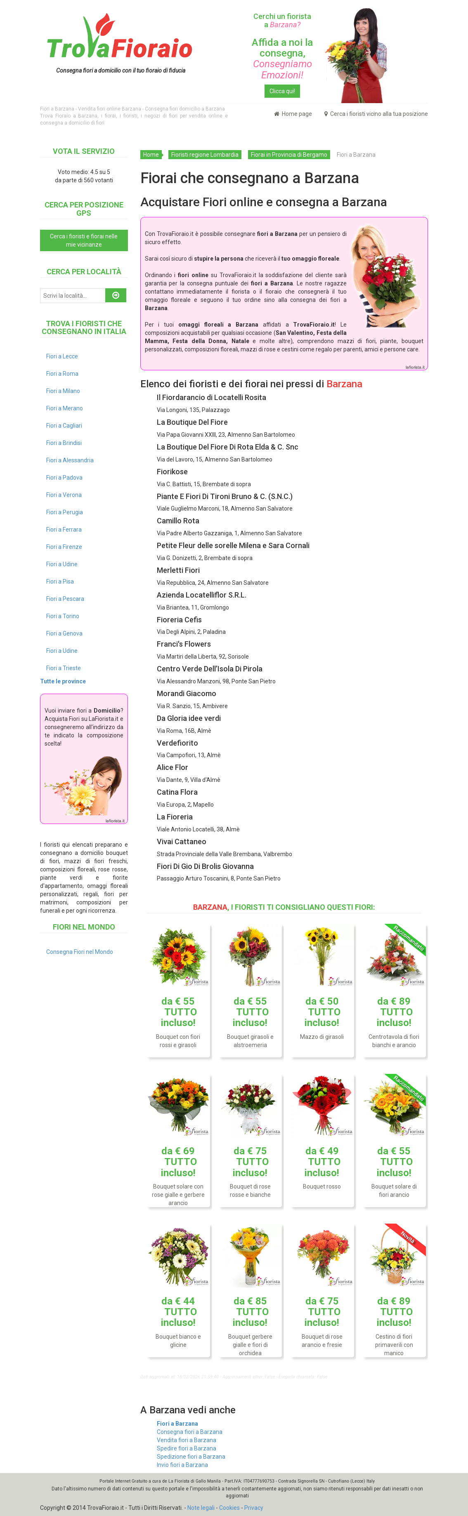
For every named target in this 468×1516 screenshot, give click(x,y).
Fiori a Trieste (63, 668)
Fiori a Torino (62, 616)
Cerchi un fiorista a (282, 20)
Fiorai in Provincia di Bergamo (289, 154)
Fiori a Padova (64, 477)
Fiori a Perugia (64, 512)
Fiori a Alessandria (70, 460)
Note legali (201, 1507)
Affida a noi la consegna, (282, 59)
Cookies (229, 1507)
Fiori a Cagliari (64, 425)
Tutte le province (63, 681)
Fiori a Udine (62, 564)
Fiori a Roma (62, 373)
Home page (293, 114)
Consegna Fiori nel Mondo (79, 952)
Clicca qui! (282, 91)
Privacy (253, 1507)
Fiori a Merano (64, 408)
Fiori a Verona (64, 495)
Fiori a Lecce (62, 356)
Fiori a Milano (63, 391)
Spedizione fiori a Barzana (191, 1456)
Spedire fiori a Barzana (186, 1448)
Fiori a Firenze (64, 547)
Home (151, 154)
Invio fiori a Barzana (182, 1465)
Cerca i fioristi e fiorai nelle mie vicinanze (84, 240)
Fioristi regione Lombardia (205, 154)
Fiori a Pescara (65, 599)
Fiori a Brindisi (64, 443)
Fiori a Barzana (177, 1423)
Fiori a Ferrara (64, 529)
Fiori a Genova (64, 633)
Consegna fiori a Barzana (189, 1432)
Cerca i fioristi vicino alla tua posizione (376, 114)
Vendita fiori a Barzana (186, 1440)
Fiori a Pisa (60, 581)
